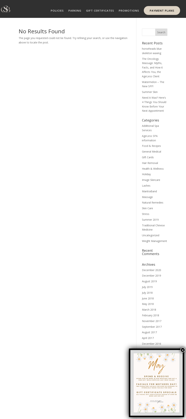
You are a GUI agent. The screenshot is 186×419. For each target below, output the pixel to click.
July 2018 (147, 292)
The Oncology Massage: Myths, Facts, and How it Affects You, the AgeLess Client (152, 67)
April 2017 (148, 338)
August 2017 (149, 332)
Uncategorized (150, 235)
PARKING (74, 10)
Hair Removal (150, 163)
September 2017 (152, 326)
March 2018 (149, 309)
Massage (147, 197)
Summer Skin (150, 92)
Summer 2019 (150, 219)
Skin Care (147, 208)
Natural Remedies (152, 202)
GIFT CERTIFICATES (100, 10)
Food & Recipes (151, 146)
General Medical (151, 151)
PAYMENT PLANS (162, 10)
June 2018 (148, 298)
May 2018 (148, 304)
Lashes (146, 185)
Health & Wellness (153, 168)
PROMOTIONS (129, 10)
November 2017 (151, 321)
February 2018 (150, 315)
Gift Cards (148, 157)
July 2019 (147, 287)
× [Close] (182, 350)
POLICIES (57, 10)
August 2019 (149, 281)
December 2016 (151, 343)
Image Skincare (151, 180)
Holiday (146, 174)
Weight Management (154, 241)
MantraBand (149, 191)
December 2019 (151, 275)
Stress (145, 214)
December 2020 (151, 270)
